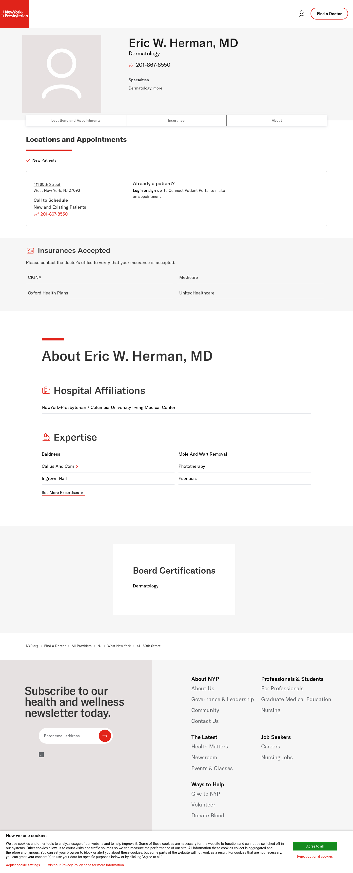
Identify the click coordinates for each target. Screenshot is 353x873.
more (157, 88)
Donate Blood (207, 815)
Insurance (176, 120)
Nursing (270, 710)
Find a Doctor (329, 13)
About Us (202, 688)
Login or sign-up (147, 190)
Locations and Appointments (76, 120)
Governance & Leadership (222, 699)
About (277, 120)
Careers (270, 746)
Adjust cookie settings (23, 865)
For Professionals (282, 688)
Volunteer (203, 804)
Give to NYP (205, 793)
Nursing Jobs (277, 757)
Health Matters (209, 746)
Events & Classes (212, 768)
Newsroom (204, 757)
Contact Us (205, 720)
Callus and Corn (58, 466)
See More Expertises (60, 492)
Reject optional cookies (315, 856)
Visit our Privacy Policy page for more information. (86, 865)
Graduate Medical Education (296, 699)
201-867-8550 (153, 64)
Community (205, 710)
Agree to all (315, 846)
